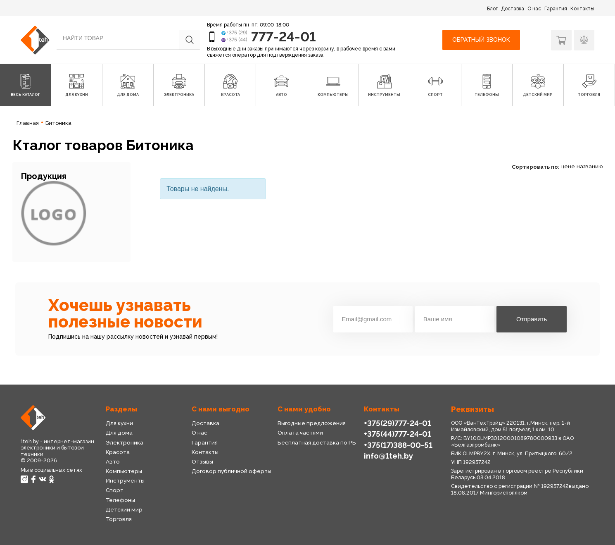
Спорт (114, 490)
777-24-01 (283, 36)
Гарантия (555, 9)
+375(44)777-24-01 (397, 434)
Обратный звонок (481, 39)
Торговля (119, 519)
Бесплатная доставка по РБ (317, 442)
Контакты (582, 9)
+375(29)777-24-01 (397, 423)
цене (568, 166)
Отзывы (202, 461)
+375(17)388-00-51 (398, 445)
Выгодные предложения (312, 423)
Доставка (512, 9)
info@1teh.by (388, 456)
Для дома (119, 432)
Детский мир (124, 509)
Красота (118, 452)
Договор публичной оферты (231, 471)
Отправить (531, 319)
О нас (534, 9)
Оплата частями (300, 432)
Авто (113, 461)
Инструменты (125, 480)
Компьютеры (124, 471)
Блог (492, 9)
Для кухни (119, 423)
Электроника (124, 442)
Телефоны (120, 500)
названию (590, 166)
